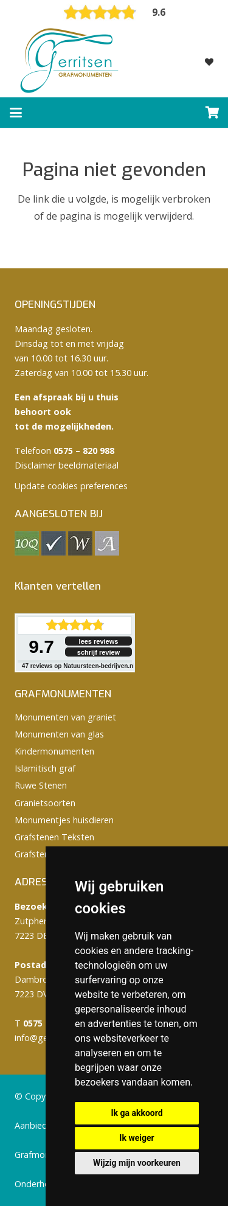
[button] (16, 112)
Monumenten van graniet (65, 717)
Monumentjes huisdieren (64, 820)
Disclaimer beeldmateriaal (67, 465)
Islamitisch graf (45, 768)
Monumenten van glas (59, 734)
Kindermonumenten (54, 751)
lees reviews (99, 641)
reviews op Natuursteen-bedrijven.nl (78, 666)
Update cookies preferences (71, 486)
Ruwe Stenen (41, 785)
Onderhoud (37, 1184)
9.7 (41, 646)
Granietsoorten (45, 803)
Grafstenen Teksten (54, 837)
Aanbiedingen (42, 1125)
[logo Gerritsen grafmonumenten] (70, 60)
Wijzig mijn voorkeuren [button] (137, 1163)
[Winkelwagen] (212, 112)
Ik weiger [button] (136, 1138)
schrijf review (98, 652)
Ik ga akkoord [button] (136, 1113)
